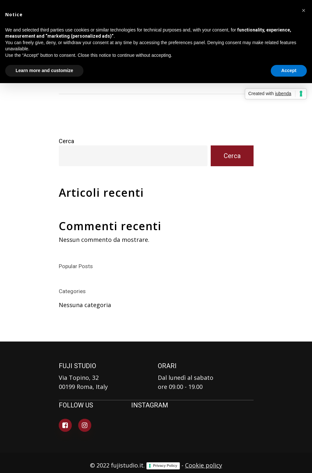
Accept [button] (288, 70)
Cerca (66, 141)
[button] (303, 10)
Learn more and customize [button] (44, 70)
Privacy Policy (165, 465)
